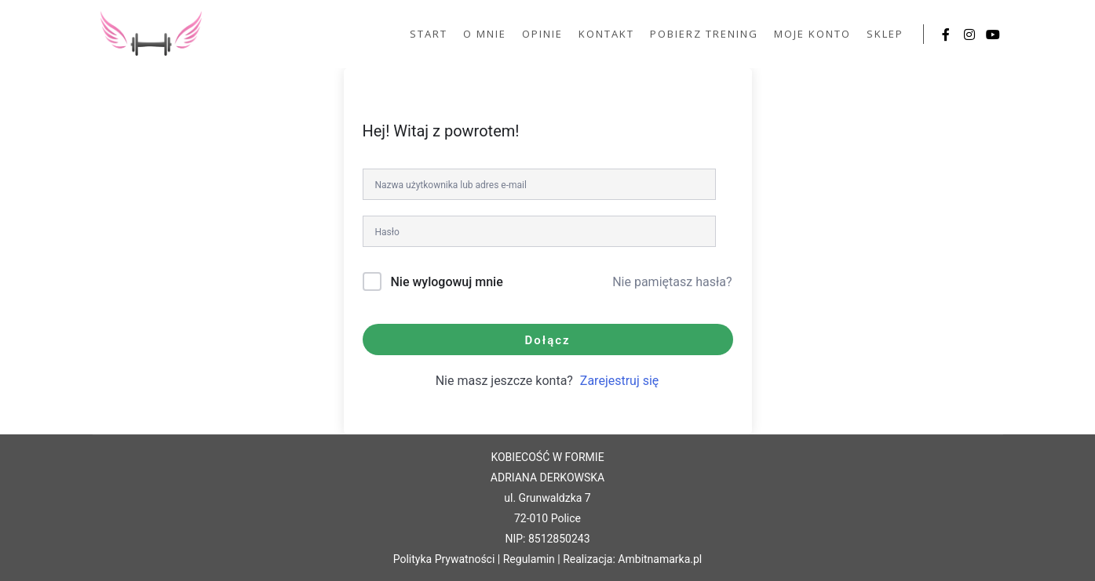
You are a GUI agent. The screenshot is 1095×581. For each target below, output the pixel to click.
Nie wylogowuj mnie (446, 281)
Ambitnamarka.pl (660, 559)
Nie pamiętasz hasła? (672, 281)
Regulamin (529, 559)
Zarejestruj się (619, 380)
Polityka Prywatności (444, 559)
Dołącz (547, 340)
